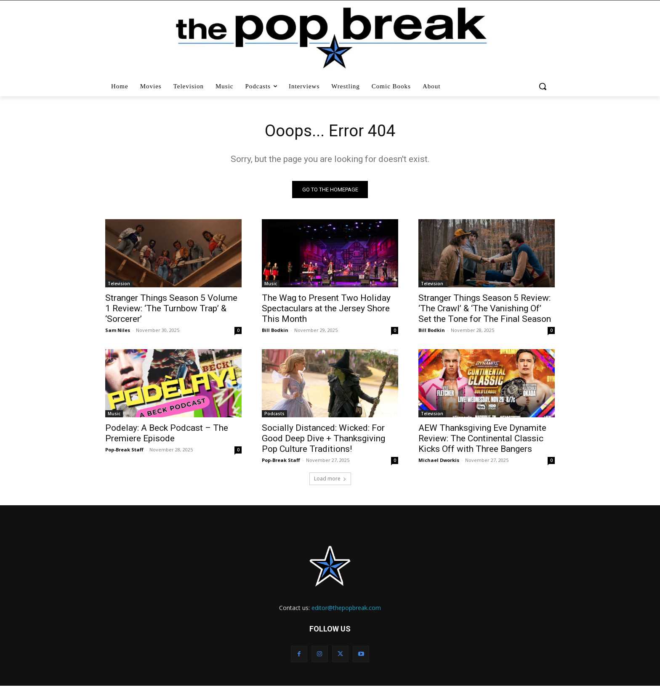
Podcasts (274, 414)
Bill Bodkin (275, 331)
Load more (330, 479)
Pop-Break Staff (124, 450)
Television (119, 284)
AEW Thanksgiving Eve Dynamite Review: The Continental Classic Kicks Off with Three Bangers (482, 439)
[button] (543, 86)
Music (270, 284)
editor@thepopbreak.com (346, 609)
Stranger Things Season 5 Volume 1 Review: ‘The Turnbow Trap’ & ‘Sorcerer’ (171, 309)
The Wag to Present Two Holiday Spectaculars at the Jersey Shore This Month (326, 309)
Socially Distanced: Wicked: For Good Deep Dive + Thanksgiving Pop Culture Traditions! (323, 439)
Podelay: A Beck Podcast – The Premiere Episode (166, 434)
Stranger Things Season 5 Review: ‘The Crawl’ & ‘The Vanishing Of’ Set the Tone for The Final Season (484, 309)
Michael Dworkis (438, 461)
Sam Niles (117, 331)
